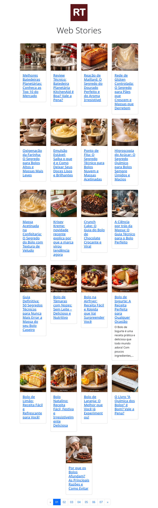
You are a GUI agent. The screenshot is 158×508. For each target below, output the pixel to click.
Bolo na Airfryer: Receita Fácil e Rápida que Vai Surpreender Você (94, 309)
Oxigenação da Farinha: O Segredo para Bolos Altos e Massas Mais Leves (33, 162)
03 (71, 502)
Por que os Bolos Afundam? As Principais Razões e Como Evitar (79, 478)
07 (101, 502)
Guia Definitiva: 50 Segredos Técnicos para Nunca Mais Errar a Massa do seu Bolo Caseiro (33, 313)
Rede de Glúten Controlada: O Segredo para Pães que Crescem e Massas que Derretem (124, 91)
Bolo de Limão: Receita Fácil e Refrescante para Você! (33, 406)
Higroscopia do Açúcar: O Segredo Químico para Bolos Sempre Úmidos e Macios (125, 164)
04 (79, 502)
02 (64, 502)
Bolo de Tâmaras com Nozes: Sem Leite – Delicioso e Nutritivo (62, 307)
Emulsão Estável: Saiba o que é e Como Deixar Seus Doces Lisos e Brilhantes (63, 162)
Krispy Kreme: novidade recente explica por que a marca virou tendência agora (63, 238)
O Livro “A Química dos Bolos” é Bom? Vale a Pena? (125, 404)
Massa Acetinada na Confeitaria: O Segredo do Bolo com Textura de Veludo (33, 236)
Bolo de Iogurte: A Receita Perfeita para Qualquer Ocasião (123, 309)
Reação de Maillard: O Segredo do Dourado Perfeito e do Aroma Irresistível (93, 87)
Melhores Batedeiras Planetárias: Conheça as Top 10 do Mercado (32, 85)
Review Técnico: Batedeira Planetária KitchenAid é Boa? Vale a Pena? (63, 87)
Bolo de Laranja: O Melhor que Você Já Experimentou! (93, 406)
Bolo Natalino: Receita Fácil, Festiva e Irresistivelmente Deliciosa (63, 411)
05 (86, 502)
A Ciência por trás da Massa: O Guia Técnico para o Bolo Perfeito (125, 231)
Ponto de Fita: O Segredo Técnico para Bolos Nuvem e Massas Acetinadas (94, 164)
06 (93, 502)
